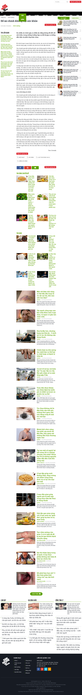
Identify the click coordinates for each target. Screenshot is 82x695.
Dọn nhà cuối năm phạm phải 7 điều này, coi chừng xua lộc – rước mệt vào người (69, 631)
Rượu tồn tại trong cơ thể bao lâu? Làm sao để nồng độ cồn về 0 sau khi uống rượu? (69, 639)
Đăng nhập (71, 17)
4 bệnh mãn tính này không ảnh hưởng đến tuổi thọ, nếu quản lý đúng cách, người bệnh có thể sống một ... (71, 64)
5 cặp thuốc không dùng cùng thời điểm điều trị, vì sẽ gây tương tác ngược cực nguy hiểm (31, 278)
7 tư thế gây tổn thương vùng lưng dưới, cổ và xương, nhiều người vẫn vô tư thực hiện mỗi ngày (41, 640)
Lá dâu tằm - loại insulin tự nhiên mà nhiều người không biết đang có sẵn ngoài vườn (52, 261)
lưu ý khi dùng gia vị (44, 157)
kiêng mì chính (23, 161)
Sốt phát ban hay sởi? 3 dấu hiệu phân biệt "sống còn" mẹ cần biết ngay (46, 576)
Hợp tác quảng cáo (75, 1)
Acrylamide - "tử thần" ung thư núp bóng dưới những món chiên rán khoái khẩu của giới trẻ (32, 242)
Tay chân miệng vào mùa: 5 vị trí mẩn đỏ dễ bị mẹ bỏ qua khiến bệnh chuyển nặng (46, 535)
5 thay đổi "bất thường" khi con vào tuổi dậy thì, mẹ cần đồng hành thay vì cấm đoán (52, 243)
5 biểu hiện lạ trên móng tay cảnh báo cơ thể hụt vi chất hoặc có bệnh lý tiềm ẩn (46, 353)
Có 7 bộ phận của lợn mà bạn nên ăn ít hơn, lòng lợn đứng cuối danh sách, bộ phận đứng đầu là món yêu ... (68, 46)
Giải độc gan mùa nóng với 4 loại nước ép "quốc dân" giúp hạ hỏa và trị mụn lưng (7, 46)
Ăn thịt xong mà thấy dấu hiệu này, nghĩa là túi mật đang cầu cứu (70, 86)
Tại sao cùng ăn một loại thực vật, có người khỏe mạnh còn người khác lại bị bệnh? (7, 73)
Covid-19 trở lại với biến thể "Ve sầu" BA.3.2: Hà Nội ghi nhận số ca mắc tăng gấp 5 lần (46, 372)
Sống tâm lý (45, 17)
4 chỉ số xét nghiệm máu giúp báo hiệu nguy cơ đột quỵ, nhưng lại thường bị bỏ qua (32, 259)
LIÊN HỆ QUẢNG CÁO (44, 658)
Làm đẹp (29, 17)
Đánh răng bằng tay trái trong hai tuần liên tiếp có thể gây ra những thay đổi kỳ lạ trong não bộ (70, 31)
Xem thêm (36, 594)
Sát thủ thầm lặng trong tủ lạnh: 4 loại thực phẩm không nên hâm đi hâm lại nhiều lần (46, 556)
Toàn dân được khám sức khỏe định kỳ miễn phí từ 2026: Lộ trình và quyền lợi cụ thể (46, 391)
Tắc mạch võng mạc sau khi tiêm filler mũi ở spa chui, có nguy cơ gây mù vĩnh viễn (46, 313)
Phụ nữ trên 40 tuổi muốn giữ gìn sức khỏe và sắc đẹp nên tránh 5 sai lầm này (13, 632)
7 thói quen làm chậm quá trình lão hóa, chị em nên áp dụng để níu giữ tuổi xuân (14, 641)
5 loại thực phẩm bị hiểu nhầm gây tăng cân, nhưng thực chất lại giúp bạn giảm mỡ (71, 55)
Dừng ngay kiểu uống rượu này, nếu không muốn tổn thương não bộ (70, 71)
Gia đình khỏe (37, 17)
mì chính (31, 157)
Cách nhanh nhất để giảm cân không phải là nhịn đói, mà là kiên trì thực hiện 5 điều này (71, 78)
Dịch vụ (64, 17)
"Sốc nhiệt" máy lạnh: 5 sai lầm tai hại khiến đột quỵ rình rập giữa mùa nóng (41, 632)
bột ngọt (22, 157)
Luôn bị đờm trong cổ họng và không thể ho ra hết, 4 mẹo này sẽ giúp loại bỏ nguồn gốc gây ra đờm (70, 93)
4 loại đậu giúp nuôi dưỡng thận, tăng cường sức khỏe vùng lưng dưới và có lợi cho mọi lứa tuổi (7, 38)
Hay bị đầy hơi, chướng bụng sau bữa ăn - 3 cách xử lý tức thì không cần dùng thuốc (46, 334)
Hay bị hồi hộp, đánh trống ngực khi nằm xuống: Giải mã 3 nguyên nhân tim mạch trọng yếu (52, 279)
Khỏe (5, 17)
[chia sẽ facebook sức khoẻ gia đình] (38, 669)
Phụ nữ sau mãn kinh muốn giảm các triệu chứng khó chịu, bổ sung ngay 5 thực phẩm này (7, 64)
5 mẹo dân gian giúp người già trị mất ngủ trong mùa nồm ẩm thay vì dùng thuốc (46, 497)
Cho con (52, 17)
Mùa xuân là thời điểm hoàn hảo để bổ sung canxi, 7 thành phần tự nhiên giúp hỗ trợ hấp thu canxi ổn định (7, 55)
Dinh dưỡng (22, 17)
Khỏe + (39, 300)
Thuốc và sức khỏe (13, 17)
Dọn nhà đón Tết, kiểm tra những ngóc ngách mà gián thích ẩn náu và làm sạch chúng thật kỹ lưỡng (68, 647)
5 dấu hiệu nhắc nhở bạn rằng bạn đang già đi (70, 38)
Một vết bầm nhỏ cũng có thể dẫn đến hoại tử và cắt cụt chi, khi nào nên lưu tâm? (45, 295)
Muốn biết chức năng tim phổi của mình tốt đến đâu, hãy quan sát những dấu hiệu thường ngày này (46, 433)
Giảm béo (58, 17)
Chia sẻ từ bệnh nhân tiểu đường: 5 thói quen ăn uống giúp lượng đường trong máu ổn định (70, 23)
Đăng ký (78, 17)
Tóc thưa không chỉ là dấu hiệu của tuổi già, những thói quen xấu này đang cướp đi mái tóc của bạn (45, 412)
